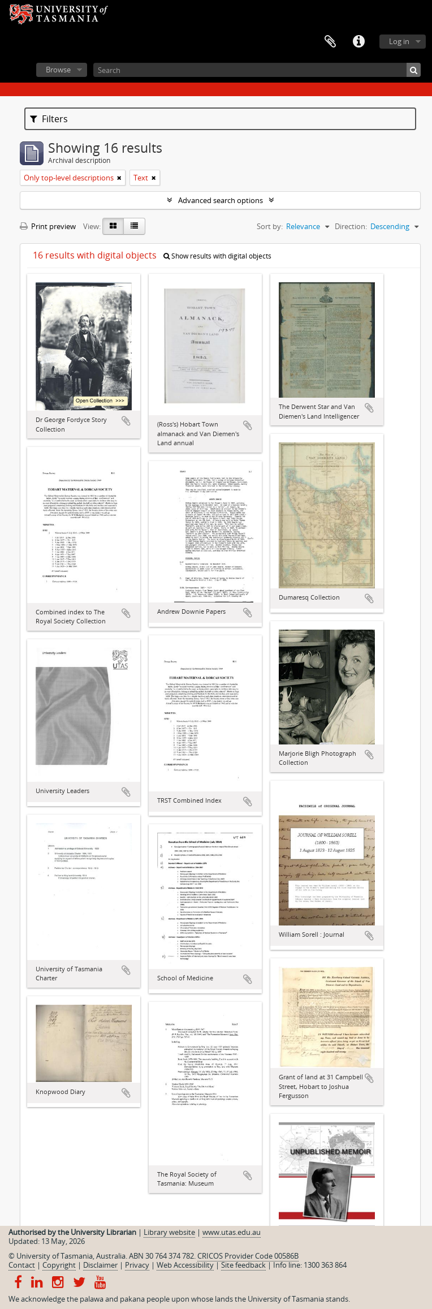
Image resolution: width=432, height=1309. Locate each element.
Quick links (358, 42)
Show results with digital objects (217, 256)
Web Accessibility (185, 1265)
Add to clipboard (126, 421)
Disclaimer (100, 1265)
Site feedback (243, 1265)
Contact (21, 1265)
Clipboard (330, 42)
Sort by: (270, 226)
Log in (399, 41)
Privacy (137, 1265)
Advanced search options (220, 200)
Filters (49, 119)
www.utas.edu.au (231, 1232)
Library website (169, 1232)
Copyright (59, 1265)
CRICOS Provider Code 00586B (248, 1256)
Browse (58, 69)
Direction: (351, 226)
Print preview (48, 226)
